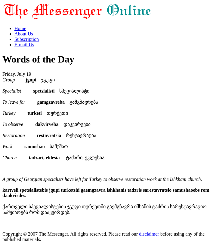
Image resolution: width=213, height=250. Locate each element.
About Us (23, 33)
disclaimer (149, 233)
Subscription (26, 39)
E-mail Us (24, 44)
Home (20, 28)
